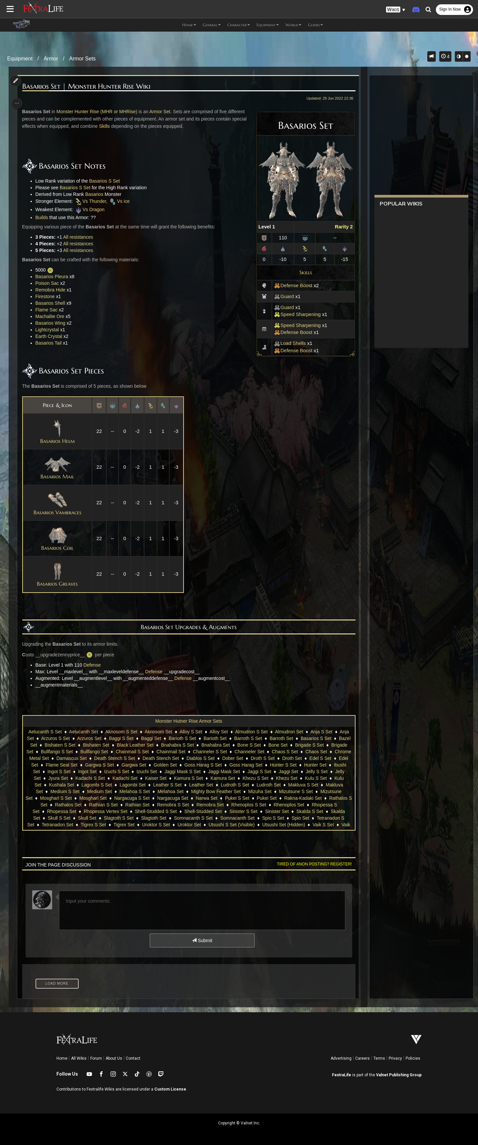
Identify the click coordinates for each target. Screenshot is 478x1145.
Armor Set (161, 111)
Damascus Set (143, 758)
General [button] (212, 24)
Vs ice (121, 201)
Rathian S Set (184, 804)
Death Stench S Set (186, 758)
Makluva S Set (69, 791)
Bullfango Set (140, 751)
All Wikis (79, 1058)
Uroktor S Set (261, 824)
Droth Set (60, 765)
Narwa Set (287, 798)
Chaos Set (64, 758)
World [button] (293, 24)
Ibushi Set (116, 771)
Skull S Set (155, 818)
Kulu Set (109, 784)
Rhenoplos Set (70, 811)
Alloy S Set (190, 731)
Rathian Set (218, 804)
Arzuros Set (103, 738)
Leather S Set (244, 784)
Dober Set (303, 758)
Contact (133, 1058)
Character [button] (238, 24)
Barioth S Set (196, 738)
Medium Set (173, 791)
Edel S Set (89, 765)
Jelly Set (114, 778)
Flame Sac (49, 309)
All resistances (80, 237)
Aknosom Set (158, 731)
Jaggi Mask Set (311, 771)
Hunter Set (87, 771)
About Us (114, 1058)
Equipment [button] (268, 24)
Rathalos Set (149, 804)
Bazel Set (56, 745)
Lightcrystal (49, 329)
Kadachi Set (207, 778)
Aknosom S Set (121, 731)
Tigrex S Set (198, 824)
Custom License (170, 1089)
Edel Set (116, 765)
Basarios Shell (52, 303)
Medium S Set (139, 791)
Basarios (96, 194)
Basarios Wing (52, 323)
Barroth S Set (262, 738)
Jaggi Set (58, 778)
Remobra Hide (52, 289)
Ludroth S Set (311, 784)
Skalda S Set (93, 818)
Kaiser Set (238, 778)
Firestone (47, 296)
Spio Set (87, 824)
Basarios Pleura (54, 276)
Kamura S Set (270, 778)
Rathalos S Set (112, 804)
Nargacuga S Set (212, 798)
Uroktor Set (294, 824)
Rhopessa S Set (109, 811)
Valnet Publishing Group (399, 1075)
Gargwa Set (220, 765)
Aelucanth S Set (44, 731)
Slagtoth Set (250, 818)
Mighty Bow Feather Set (290, 791)
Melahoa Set (245, 791)
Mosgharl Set (173, 798)
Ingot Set (174, 771)
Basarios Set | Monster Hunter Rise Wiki (88, 86)
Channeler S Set (256, 751)
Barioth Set (228, 738)
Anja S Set (321, 731)
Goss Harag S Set (289, 765)
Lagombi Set (209, 784)
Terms (379, 1058)
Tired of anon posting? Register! (311, 864)
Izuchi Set (233, 771)
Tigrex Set (229, 824)
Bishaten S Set (89, 745)
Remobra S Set (254, 804)
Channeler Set (296, 751)
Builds (44, 217)
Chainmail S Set (178, 751)
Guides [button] (315, 24)
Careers (362, 1058)
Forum (96, 1058)
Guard (281, 296)
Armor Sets (82, 58)
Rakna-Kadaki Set (71, 804)
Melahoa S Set (209, 791)
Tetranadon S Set (121, 824)
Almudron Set (289, 731)
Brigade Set (67, 751)
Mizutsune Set (98, 798)
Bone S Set (278, 745)
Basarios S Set (106, 181)
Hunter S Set (55, 771)
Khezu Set (53, 784)
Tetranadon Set (163, 824)
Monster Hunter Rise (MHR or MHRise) (98, 111)
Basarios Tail (51, 343)
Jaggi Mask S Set (269, 771)
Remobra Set (291, 804)
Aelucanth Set (83, 731)
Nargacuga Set (253, 798)
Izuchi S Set (203, 771)
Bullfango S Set (103, 751)
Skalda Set (125, 818)
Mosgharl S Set (136, 798)
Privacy (395, 1058)
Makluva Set (104, 791)
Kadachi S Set (172, 778)
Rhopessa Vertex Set (193, 811)
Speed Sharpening (294, 314)
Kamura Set (305, 778)
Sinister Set (60, 818)
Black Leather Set (164, 745)
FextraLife (341, 1075)
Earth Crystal (51, 336)
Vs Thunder (92, 201)
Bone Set (307, 745)
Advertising (341, 1058)
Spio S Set (60, 824)
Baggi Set (164, 738)
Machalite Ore (52, 316)
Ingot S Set (145, 771)
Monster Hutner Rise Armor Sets (188, 721)
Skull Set (184, 818)
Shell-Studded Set (290, 811)
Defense (94, 665)
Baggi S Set (134, 738)
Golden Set (251, 765)
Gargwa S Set (186, 765)
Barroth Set (294, 738)
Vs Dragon (91, 209)
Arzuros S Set (68, 738)
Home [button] (189, 24)
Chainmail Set (217, 751)
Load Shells (287, 343)
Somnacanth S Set (290, 818)
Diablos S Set (272, 758)
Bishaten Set (125, 745)
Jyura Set (140, 778)
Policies (413, 1058)
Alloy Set (218, 731)
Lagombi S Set (173, 784)
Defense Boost (290, 285)
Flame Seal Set (148, 765)
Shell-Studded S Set (243, 811)
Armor (50, 58)
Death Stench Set (232, 758)
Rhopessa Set (148, 811)
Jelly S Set (87, 778)
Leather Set (278, 784)
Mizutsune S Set (59, 798)
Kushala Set (138, 784)
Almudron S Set (251, 731)
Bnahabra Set (245, 745)
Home (61, 1058)
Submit (202, 940)
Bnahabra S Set (206, 745)
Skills (302, 272)
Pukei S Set (317, 798)
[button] (395, 10)
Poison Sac (49, 283)
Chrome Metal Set (101, 758)
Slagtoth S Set (215, 818)
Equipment (20, 58)
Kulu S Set (82, 784)
